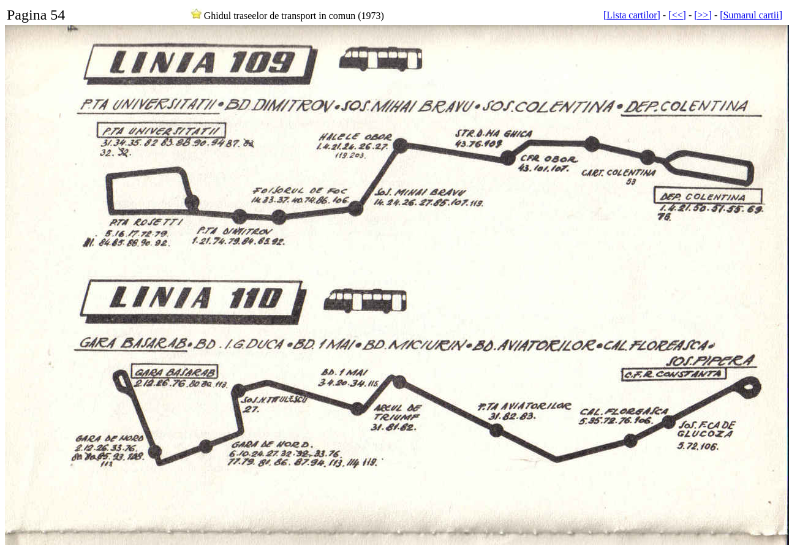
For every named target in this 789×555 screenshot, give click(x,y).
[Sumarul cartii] (751, 15)
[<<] (677, 15)
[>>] (703, 15)
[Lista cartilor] (631, 15)
